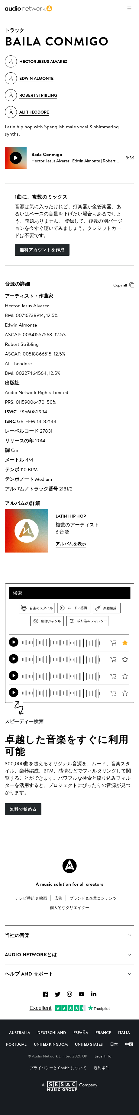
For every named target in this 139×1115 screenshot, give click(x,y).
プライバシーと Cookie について (58, 1067)
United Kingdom (51, 1044)
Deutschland (51, 1032)
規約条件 (101, 1067)
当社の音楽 (17, 935)
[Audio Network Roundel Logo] (69, 866)
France (103, 1032)
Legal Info (103, 1056)
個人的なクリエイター (69, 907)
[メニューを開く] (129, 8)
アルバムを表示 (71, 544)
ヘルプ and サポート (29, 973)
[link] (28, 8)
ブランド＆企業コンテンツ (93, 898)
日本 (114, 1044)
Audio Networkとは (31, 954)
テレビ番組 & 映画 (31, 898)
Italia (124, 1032)
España (80, 1032)
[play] (16, 158)
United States (89, 1044)
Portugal (16, 1044)
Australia (19, 1032)
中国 (129, 1044)
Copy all (125, 285)
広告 (58, 898)
